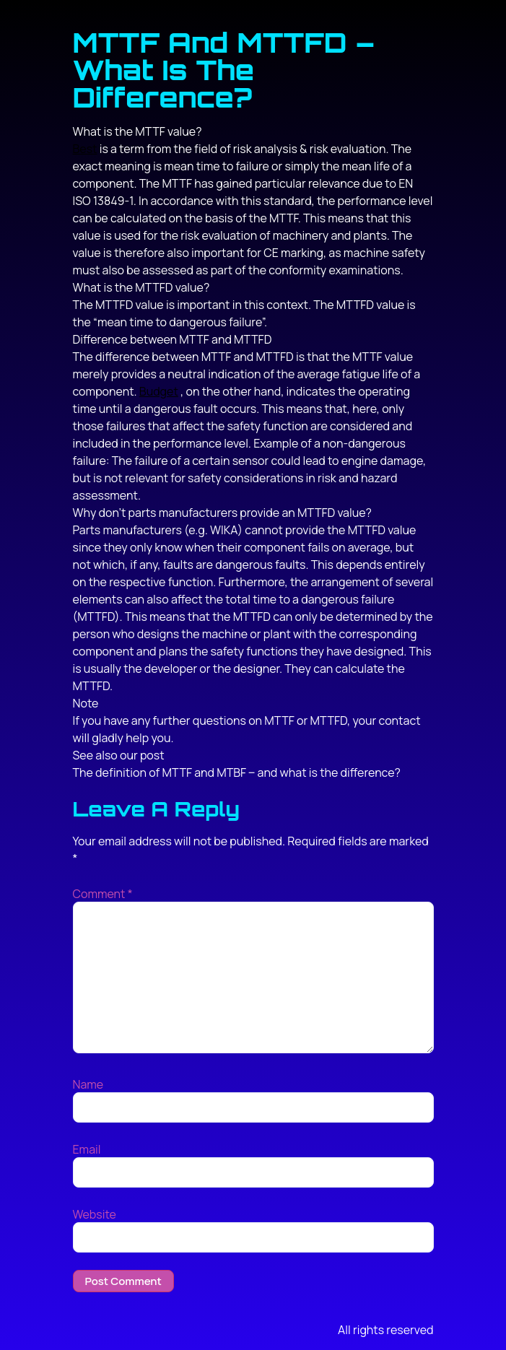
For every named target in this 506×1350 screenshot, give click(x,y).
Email (87, 1149)
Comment (103, 894)
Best (85, 149)
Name (88, 1084)
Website (94, 1214)
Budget (158, 391)
